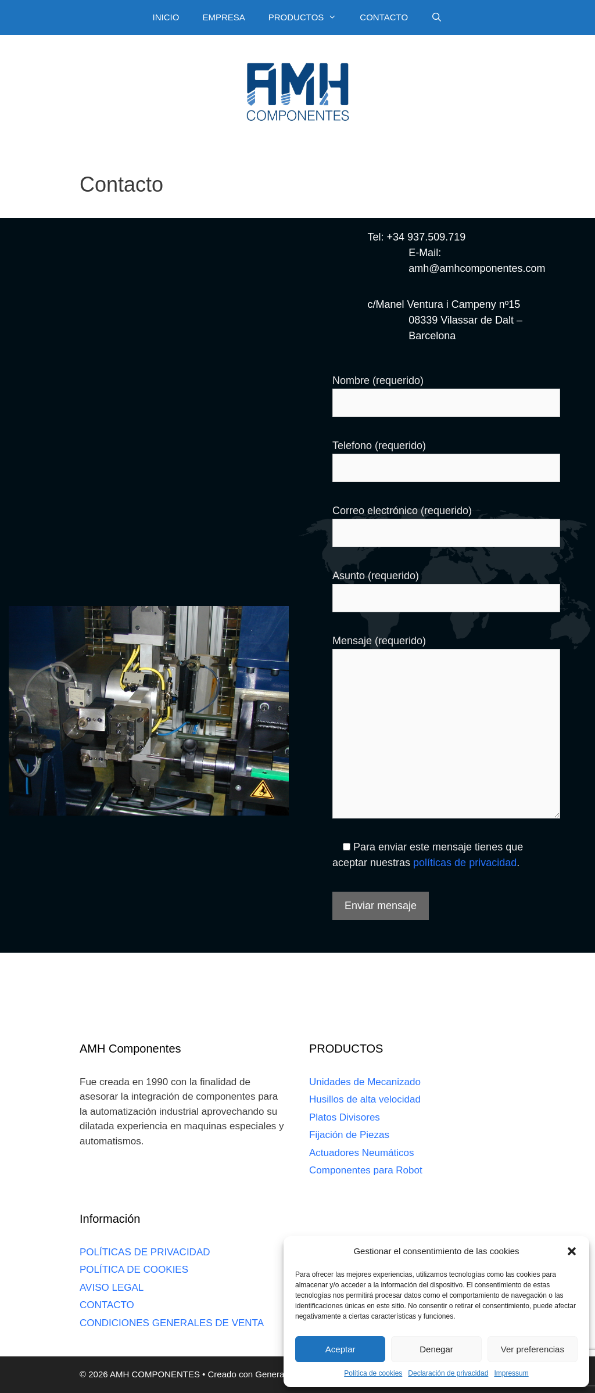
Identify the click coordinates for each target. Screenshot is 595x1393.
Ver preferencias (532, 1349)
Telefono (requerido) (379, 445)
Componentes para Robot (365, 1170)
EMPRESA (223, 17)
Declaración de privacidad (448, 1373)
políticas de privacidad (465, 862)
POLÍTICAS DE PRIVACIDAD (145, 1252)
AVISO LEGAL (112, 1287)
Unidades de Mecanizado (365, 1081)
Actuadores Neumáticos (361, 1152)
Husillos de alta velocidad (365, 1099)
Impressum (511, 1373)
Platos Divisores (344, 1117)
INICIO (166, 17)
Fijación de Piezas (349, 1134)
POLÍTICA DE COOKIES (134, 1269)
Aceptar (340, 1349)
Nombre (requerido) (378, 380)
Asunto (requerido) (375, 575)
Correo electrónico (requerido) (402, 510)
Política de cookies (373, 1373)
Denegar (436, 1349)
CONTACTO (384, 17)
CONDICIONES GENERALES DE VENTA (172, 1323)
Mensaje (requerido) (379, 641)
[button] (572, 1251)
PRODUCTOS (308, 17)
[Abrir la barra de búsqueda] (437, 17)
